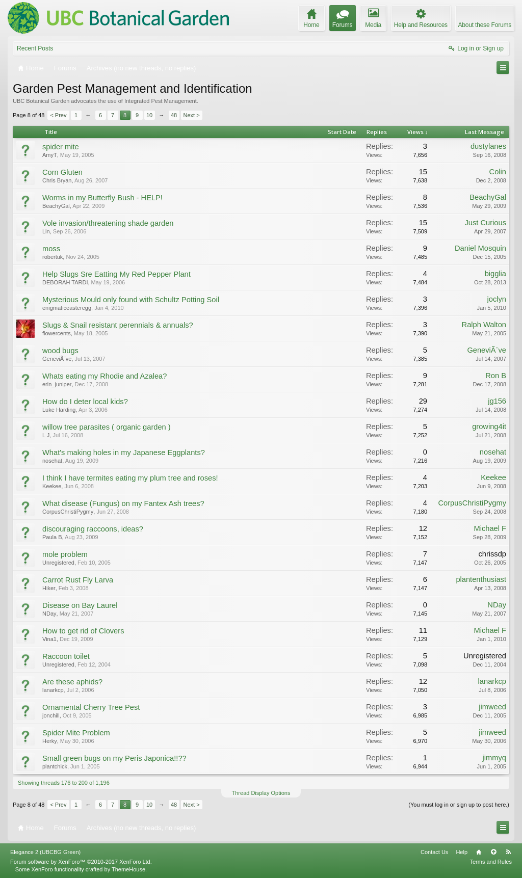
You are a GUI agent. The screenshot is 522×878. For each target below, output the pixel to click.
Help (461, 852)
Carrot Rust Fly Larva (77, 580)
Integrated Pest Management (160, 101)
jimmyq (494, 758)
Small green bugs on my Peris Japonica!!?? (114, 758)
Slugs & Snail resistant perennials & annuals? (117, 325)
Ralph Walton (484, 325)
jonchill (51, 715)
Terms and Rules (490, 862)
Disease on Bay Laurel (79, 605)
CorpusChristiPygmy (67, 512)
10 (149, 115)
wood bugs (60, 351)
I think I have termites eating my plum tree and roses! (130, 478)
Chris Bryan (56, 180)
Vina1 (49, 639)
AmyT (49, 155)
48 (174, 115)
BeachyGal (56, 206)
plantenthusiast (481, 579)
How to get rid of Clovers (83, 631)
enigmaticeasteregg (66, 308)
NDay (49, 613)
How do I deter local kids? (85, 401)
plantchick (54, 766)
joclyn (496, 299)
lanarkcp (53, 690)
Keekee (51, 486)
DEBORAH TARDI (65, 282)
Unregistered (58, 563)
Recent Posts (35, 48)
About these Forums (484, 25)
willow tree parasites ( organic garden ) (106, 427)
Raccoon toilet (66, 656)
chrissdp (492, 554)
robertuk (52, 257)
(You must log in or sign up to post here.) (458, 805)
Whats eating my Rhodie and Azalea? (104, 376)
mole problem (65, 554)
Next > (192, 115)
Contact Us (434, 852)
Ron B (495, 375)
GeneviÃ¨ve (56, 359)
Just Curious (485, 223)
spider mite (60, 147)
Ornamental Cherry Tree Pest (91, 707)
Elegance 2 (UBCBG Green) (45, 852)
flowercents (56, 333)
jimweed (492, 707)
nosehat (52, 461)
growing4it (489, 426)
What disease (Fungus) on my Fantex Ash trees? (123, 503)
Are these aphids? (72, 682)
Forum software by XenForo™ (81, 862)
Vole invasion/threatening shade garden (108, 223)
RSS (508, 852)
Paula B (52, 537)
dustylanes (488, 146)
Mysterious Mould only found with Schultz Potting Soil (130, 300)
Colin (497, 172)
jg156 (497, 401)
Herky (49, 741)
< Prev (58, 115)
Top (493, 852)
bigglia (495, 274)
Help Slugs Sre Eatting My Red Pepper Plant (116, 274)
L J (45, 435)
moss (51, 249)
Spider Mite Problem (76, 733)
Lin (46, 231)
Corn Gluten (62, 172)
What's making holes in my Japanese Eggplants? (123, 452)
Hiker (49, 588)
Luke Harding (58, 410)
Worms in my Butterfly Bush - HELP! (102, 198)
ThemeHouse (128, 869)
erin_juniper (56, 384)
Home (478, 852)
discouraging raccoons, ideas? (92, 529)
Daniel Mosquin (480, 248)
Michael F (490, 528)
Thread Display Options (261, 793)
